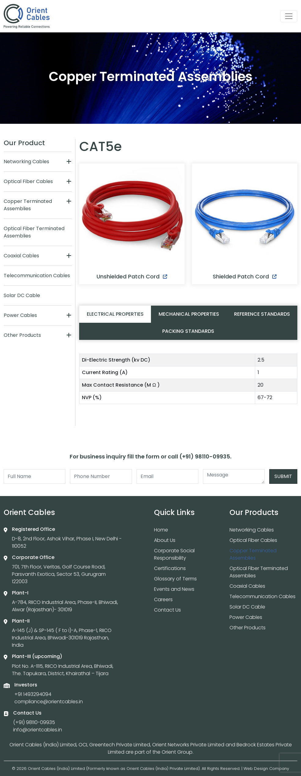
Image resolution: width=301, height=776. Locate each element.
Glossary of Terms (175, 578)
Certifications (170, 568)
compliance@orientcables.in (48, 701)
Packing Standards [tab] (188, 331)
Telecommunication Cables (37, 275)
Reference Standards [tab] (262, 314)
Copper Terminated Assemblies (28, 205)
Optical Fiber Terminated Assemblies (34, 232)
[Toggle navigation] (288, 16)
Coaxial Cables (21, 255)
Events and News (174, 589)
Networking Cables (26, 161)
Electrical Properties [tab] (115, 314)
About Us (164, 540)
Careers (163, 599)
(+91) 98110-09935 (34, 722)
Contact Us (167, 609)
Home (161, 529)
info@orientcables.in (37, 729)
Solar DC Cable (22, 295)
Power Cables (20, 315)
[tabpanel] (188, 381)
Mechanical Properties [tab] (189, 314)
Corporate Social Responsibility (174, 554)
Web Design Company (266, 768)
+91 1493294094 (32, 694)
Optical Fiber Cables (28, 181)
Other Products (22, 335)
